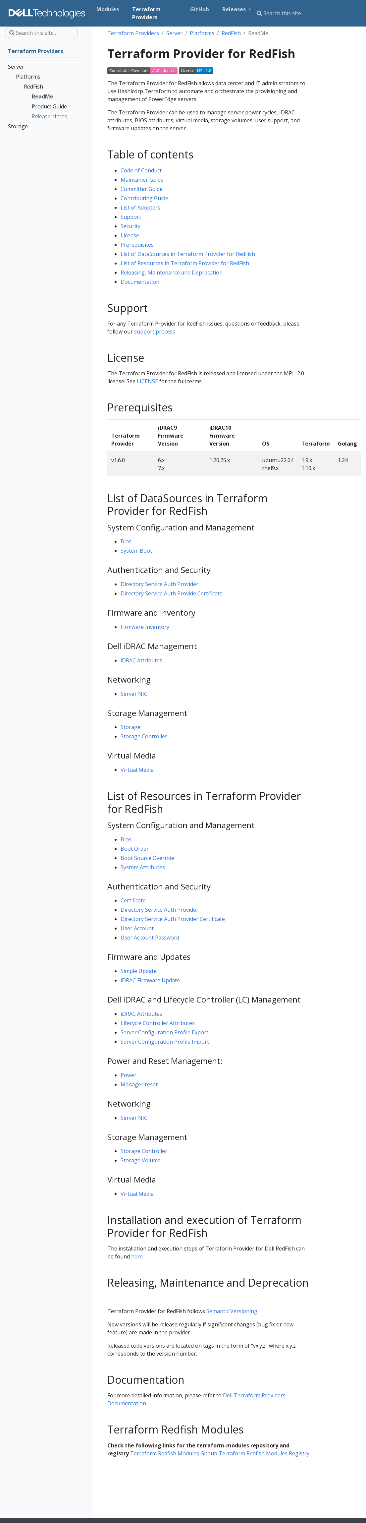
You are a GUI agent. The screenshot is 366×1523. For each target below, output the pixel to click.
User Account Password (150, 937)
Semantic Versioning (231, 1311)
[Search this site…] (301, 13)
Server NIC (134, 694)
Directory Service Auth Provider (159, 584)
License (130, 235)
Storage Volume (141, 1160)
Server (174, 33)
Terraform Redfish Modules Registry (264, 1453)
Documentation (140, 281)
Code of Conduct (141, 170)
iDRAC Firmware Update (150, 980)
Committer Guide (142, 189)
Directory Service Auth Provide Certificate (172, 593)
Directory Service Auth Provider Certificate (173, 919)
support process (154, 331)
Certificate (133, 900)
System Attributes (143, 867)
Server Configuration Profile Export (164, 1032)
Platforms (202, 33)
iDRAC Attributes (141, 660)
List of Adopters (140, 207)
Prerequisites (137, 244)
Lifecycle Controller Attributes (158, 1023)
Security (130, 226)
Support (131, 216)
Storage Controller (144, 736)
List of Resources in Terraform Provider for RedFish (185, 263)
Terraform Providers (133, 33)
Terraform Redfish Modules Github (173, 1453)
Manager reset (139, 1084)
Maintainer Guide (142, 179)
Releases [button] (234, 9)
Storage (130, 727)
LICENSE (147, 381)
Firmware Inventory (145, 627)
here (137, 1256)
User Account (137, 928)
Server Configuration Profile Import (165, 1041)
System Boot (136, 550)
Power (128, 1075)
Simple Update (139, 971)
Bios (126, 541)
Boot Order (135, 848)
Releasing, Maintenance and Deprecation (172, 272)
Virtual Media (137, 769)
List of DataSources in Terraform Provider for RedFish (188, 254)
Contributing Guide (144, 198)
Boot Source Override (147, 858)
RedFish (231, 33)
